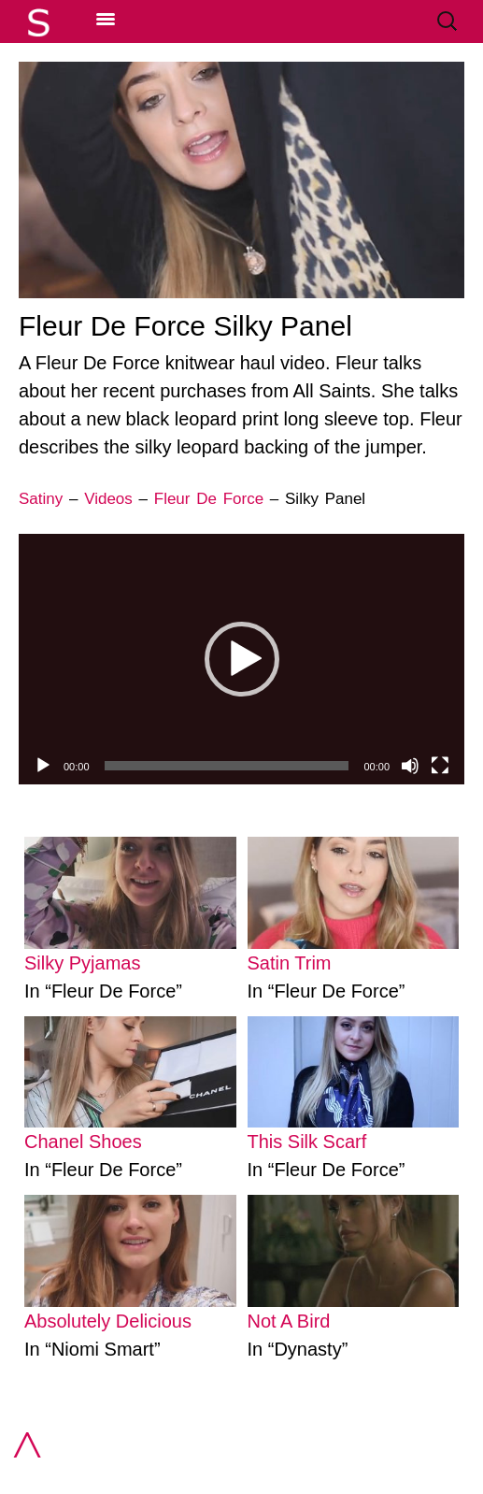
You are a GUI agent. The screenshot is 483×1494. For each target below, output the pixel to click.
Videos (108, 499)
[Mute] (410, 765)
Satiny (41, 499)
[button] (242, 659)
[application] (241, 659)
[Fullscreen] (440, 765)
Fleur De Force (208, 499)
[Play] (43, 765)
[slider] (227, 765)
